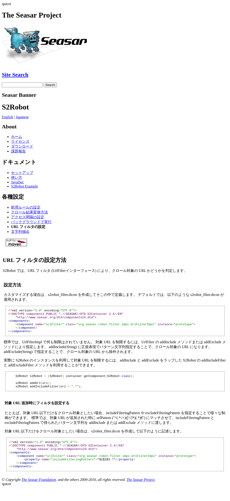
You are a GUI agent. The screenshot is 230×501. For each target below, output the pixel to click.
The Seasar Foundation (38, 493)
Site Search (15, 75)
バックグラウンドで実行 (31, 222)
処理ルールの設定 (26, 207)
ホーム (16, 137)
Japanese (22, 117)
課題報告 (18, 151)
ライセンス (20, 141)
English (7, 117)
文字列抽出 (20, 232)
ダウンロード (22, 146)
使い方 (16, 177)
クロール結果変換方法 (29, 212)
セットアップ (22, 173)
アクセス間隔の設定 (27, 217)
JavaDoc (17, 182)
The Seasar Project (141, 493)
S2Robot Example (24, 186)
